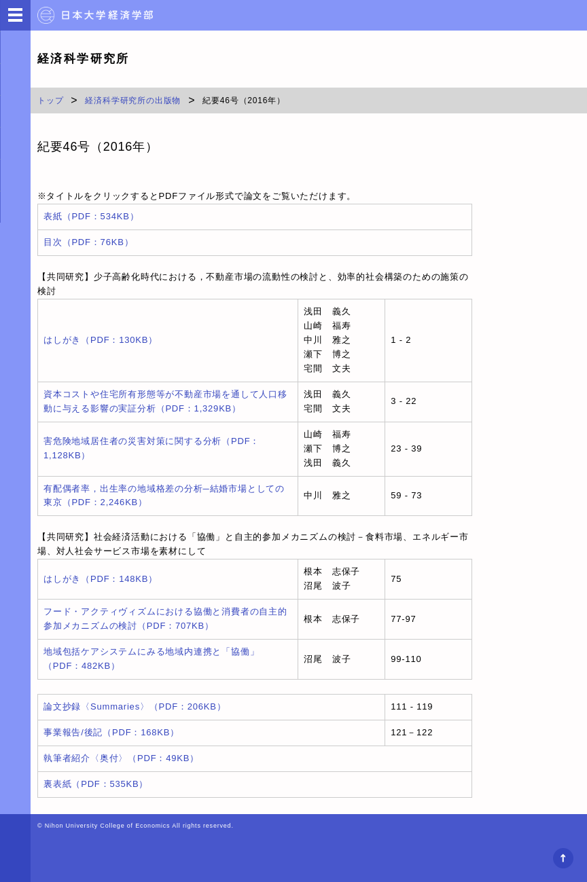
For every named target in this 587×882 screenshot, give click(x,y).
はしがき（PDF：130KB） (100, 340)
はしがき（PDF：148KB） (100, 579)
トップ (50, 100)
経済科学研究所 (83, 58)
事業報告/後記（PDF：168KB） (111, 732)
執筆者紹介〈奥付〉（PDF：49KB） (121, 758)
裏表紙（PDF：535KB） (95, 784)
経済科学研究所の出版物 (133, 100)
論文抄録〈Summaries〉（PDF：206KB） (134, 706)
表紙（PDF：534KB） (91, 216)
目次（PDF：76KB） (88, 242)
